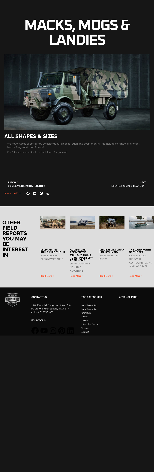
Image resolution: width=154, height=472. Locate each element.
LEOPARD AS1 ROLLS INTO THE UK (52, 251)
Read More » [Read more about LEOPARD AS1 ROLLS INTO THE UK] (47, 276)
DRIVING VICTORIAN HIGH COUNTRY (111, 251)
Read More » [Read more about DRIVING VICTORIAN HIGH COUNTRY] (106, 276)
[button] (28, 193)
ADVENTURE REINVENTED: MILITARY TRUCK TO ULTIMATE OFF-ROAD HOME (81, 255)
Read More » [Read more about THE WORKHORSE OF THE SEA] (135, 276)
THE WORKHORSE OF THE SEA (140, 251)
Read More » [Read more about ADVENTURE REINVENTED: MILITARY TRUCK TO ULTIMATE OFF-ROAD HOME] (76, 276)
